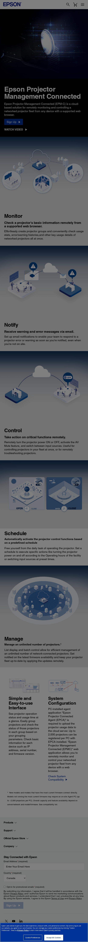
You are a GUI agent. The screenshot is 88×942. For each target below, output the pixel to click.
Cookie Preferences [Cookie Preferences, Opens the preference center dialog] (32, 938)
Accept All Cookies (53, 938)
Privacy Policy (23, 930)
